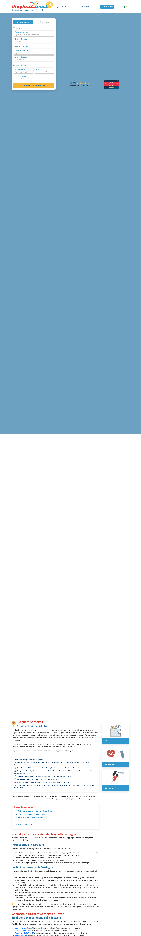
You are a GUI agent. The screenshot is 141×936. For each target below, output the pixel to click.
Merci (85, 7)
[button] (126, 7)
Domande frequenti (25, 824)
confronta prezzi (34, 86)
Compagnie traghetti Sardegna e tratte (32, 814)
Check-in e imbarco (25, 821)
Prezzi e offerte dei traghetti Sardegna (31, 817)
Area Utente (107, 6)
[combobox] (34, 35)
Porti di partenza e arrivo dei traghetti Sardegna (35, 811)
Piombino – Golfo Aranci (24, 933)
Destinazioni (63, 7)
